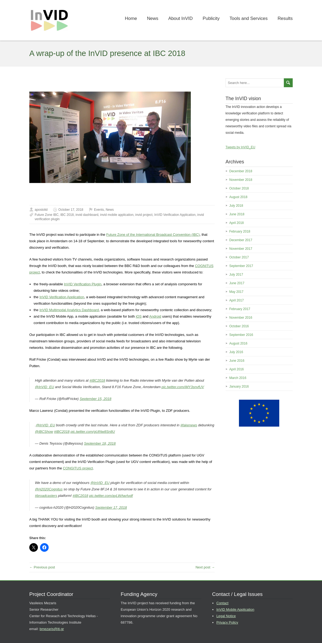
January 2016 (239, 386)
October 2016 (239, 326)
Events (99, 210)
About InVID (180, 18)
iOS (139, 316)
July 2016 (236, 352)
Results (285, 18)
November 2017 (240, 249)
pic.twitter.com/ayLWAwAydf (111, 496)
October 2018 (239, 188)
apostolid (41, 210)
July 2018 (236, 206)
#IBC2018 (97, 380)
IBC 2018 (67, 215)
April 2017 (236, 300)
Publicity (211, 18)
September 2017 (241, 266)
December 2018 (240, 171)
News (152, 18)
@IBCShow (44, 432)
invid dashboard (87, 215)
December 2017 (240, 240)
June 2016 (236, 361)
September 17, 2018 (111, 507)
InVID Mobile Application (235, 609)
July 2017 (236, 274)
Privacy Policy (227, 622)
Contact (222, 603)
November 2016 (240, 317)
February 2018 (239, 231)
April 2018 (236, 223)
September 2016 (241, 335)
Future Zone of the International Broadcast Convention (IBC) (153, 235)
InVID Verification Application (174, 215)
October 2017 (239, 257)
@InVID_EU (44, 387)
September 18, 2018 (100, 443)
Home (131, 18)
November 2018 (240, 180)
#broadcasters (46, 496)
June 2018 (236, 214)
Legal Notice (226, 616)
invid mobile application (117, 215)
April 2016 (236, 369)
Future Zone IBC (47, 215)
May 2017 (236, 292)
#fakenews (188, 425)
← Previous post (42, 567)
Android (155, 316)
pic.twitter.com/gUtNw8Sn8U (92, 432)
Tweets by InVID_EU (240, 147)
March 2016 (237, 378)
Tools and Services (249, 18)
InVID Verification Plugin (82, 284)
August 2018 (238, 197)
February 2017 (239, 309)
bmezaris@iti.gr (52, 629)
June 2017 (236, 283)
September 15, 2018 (95, 399)
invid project (143, 215)
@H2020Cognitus (49, 489)
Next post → (205, 567)
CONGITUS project (78, 468)
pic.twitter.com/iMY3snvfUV (183, 387)
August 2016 (238, 343)
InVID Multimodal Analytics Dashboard (69, 310)
